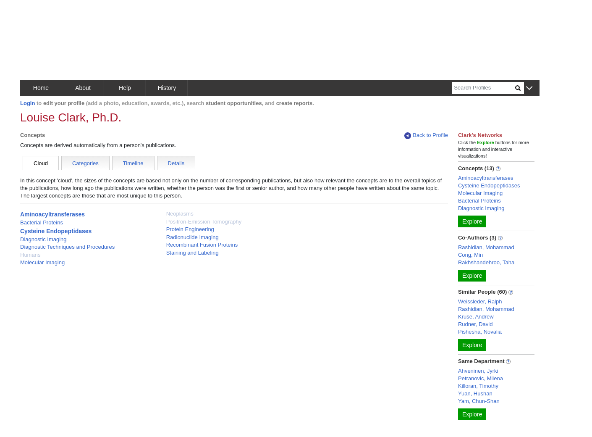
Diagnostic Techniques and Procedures (67, 247)
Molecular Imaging (42, 262)
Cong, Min (470, 255)
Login (27, 103)
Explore (472, 221)
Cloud (41, 163)
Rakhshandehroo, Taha (486, 262)
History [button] (167, 87)
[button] (529, 88)
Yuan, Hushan (475, 393)
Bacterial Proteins (41, 222)
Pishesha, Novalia (480, 332)
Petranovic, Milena (480, 378)
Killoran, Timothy (478, 386)
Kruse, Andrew (476, 316)
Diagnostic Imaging (43, 239)
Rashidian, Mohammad (486, 247)
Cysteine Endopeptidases (56, 231)
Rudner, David (475, 324)
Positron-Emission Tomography (204, 221)
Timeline (133, 163)
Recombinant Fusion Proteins (202, 245)
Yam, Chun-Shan (479, 401)
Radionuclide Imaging (192, 237)
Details (176, 163)
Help (125, 87)
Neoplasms (180, 214)
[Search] (483, 88)
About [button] (83, 87)
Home (41, 87)
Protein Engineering (190, 229)
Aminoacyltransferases (52, 214)
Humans (30, 255)
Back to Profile (426, 135)
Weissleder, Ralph (480, 301)
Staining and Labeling (192, 253)
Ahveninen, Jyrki (478, 371)
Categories (85, 163)
